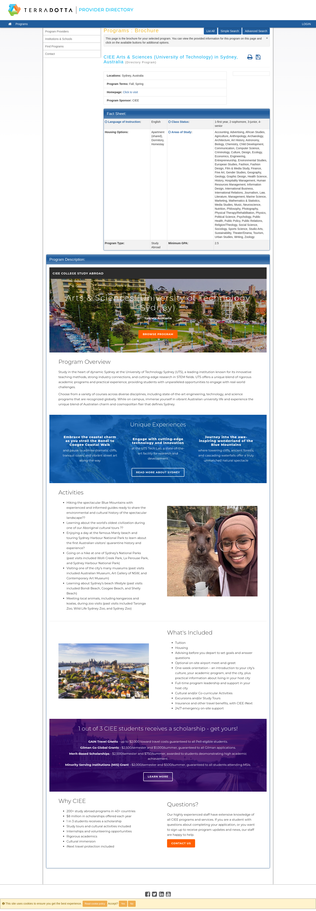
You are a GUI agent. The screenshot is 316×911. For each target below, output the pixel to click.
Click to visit (130, 92)
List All (210, 31)
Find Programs (54, 46)
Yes (123, 903)
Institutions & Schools (58, 39)
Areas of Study (181, 132)
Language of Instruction (124, 121)
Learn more (158, 776)
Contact (50, 53)
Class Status (180, 121)
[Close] (267, 38)
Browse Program (158, 334)
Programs (22, 24)
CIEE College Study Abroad (78, 273)
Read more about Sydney (158, 472)
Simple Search (230, 31)
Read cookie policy (95, 903)
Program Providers (57, 31)
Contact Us (181, 843)
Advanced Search (256, 31)
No (131, 903)
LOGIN (306, 24)
